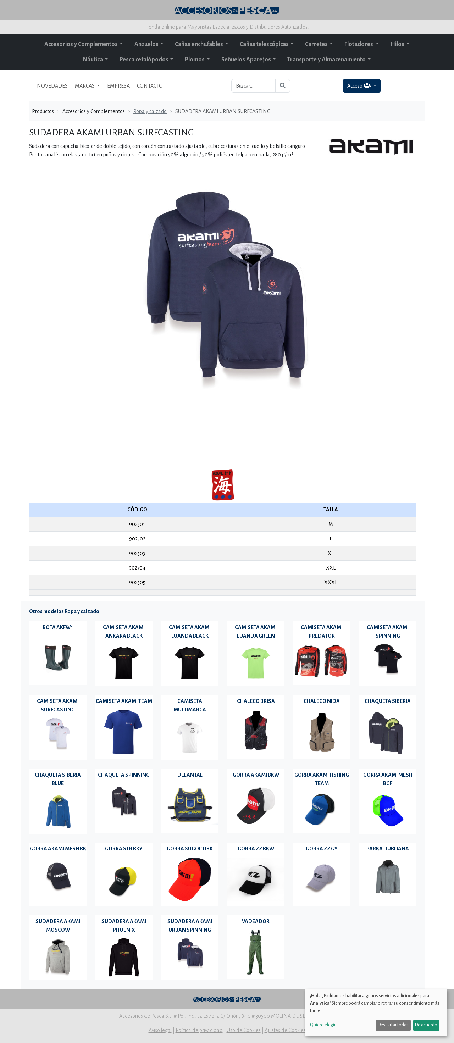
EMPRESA (118, 86)
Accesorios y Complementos (81, 44)
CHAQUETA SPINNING (124, 775)
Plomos (195, 59)
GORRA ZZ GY (322, 848)
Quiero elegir (323, 1024)
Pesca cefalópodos (144, 59)
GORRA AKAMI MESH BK (58, 848)
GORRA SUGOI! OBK (190, 848)
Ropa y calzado (150, 111)
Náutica (93, 59)
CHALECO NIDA (322, 701)
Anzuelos (146, 44)
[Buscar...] (253, 86)
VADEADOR (256, 921)
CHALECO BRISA (256, 701)
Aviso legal (160, 1030)
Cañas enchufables (199, 44)
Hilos (397, 44)
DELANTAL (190, 775)
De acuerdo (426, 1024)
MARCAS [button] (85, 86)
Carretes (316, 44)
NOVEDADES (52, 86)
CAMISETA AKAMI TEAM (124, 701)
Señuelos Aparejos (246, 59)
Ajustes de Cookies (285, 1030)
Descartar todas (393, 1024)
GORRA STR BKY (124, 848)
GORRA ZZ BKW (256, 848)
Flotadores (359, 44)
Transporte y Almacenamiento (326, 59)
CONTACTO (150, 86)
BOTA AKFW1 (58, 627)
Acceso (359, 86)
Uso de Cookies (244, 1030)
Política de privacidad (199, 1030)
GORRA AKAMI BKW (256, 775)
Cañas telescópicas (264, 44)
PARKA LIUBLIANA (387, 848)
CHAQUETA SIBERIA (388, 701)
